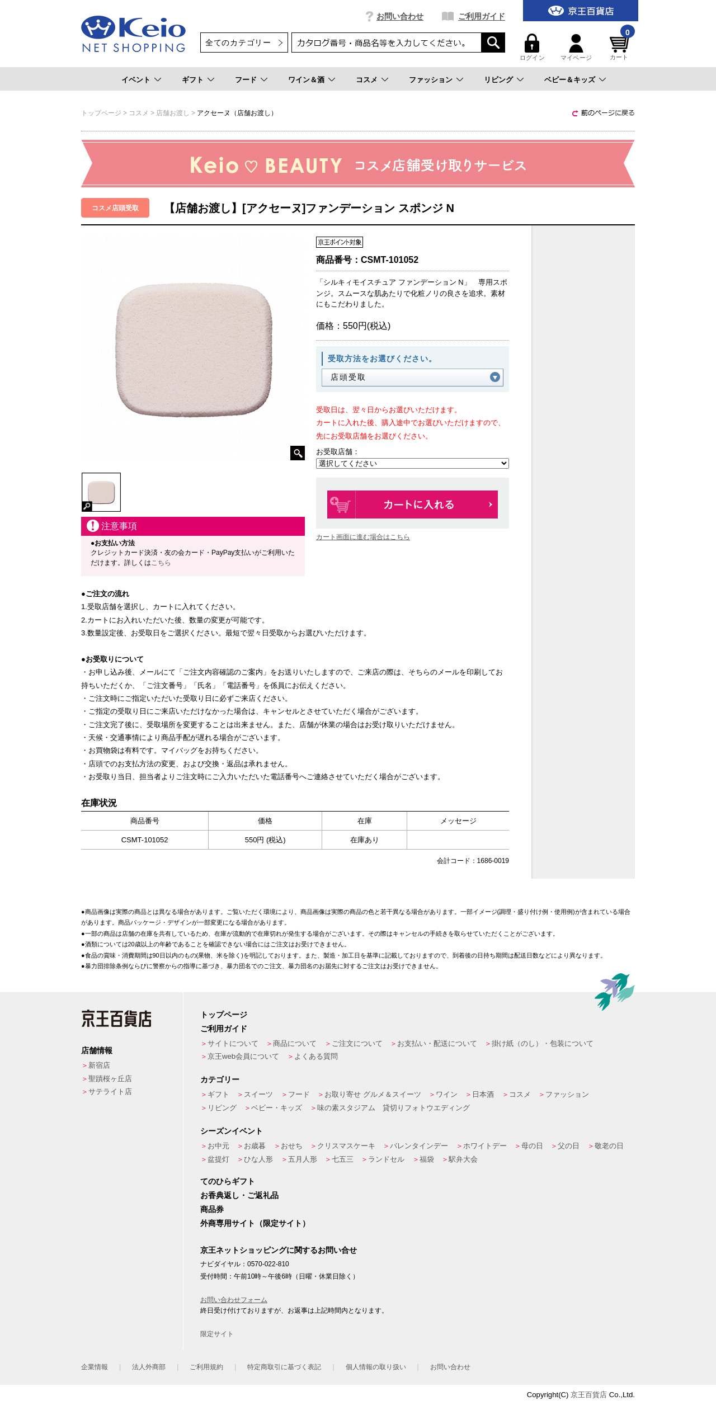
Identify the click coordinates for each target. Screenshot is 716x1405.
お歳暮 (255, 1146)
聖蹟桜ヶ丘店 (110, 1078)
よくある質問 (316, 1056)
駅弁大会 (463, 1159)
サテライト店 (110, 1091)
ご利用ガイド (481, 16)
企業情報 (94, 1367)
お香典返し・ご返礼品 (239, 1195)
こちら (161, 563)
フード (246, 80)
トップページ (223, 1014)
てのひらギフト (227, 1181)
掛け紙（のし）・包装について (542, 1043)
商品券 (212, 1209)
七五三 (343, 1159)
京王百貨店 (589, 1394)
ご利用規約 (206, 1367)
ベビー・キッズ (276, 1108)
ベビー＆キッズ (569, 80)
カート (621, 47)
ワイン (447, 1094)
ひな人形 (258, 1159)
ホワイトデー (485, 1146)
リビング (498, 80)
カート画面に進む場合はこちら (363, 537)
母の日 (532, 1146)
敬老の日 (609, 1146)
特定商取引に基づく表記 (284, 1367)
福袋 (427, 1159)
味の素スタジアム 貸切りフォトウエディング (393, 1108)
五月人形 (302, 1159)
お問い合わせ (399, 16)
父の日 (569, 1146)
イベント (135, 80)
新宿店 (99, 1065)
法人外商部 (149, 1367)
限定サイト (217, 1334)
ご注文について (357, 1043)
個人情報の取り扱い (376, 1367)
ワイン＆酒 (306, 80)
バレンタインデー (419, 1146)
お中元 (218, 1146)
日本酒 (483, 1094)
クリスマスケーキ (346, 1146)
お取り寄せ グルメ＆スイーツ (372, 1094)
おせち (292, 1146)
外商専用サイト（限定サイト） (255, 1223)
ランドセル (386, 1159)
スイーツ (258, 1094)
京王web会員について (243, 1056)
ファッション (431, 80)
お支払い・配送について (437, 1043)
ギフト (193, 80)
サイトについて (233, 1043)
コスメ (367, 80)
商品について (295, 1043)
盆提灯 (218, 1159)
